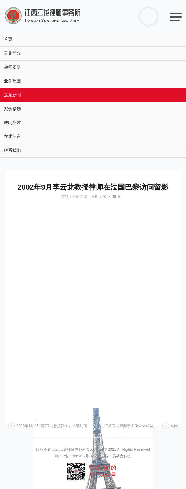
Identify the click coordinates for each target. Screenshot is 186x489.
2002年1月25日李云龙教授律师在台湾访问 (51, 428)
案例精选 (12, 109)
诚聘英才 (12, 122)
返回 (174, 428)
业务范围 (12, 81)
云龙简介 (12, 53)
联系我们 (12, 150)
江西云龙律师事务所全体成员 (128, 428)
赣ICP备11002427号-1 (74, 456)
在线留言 (12, 136)
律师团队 (12, 67)
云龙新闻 (12, 95)
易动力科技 (121, 456)
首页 (8, 39)
